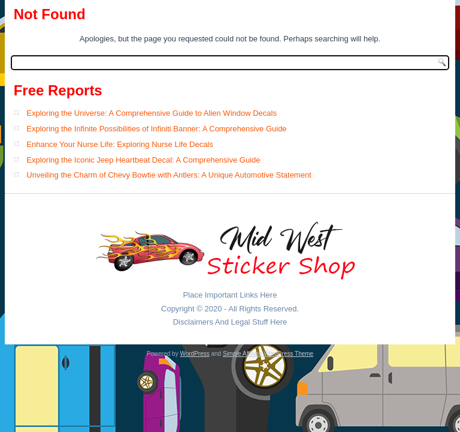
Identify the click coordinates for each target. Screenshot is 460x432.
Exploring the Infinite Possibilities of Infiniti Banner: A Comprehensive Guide (156, 128)
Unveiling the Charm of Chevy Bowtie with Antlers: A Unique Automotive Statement (168, 174)
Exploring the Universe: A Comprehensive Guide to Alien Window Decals (151, 113)
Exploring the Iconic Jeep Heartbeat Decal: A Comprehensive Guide (143, 159)
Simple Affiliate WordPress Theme (268, 353)
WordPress (194, 353)
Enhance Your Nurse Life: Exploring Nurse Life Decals (119, 144)
